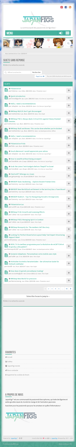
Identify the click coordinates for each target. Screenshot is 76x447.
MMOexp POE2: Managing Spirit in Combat (27, 220)
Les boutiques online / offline (47, 131)
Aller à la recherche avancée (14, 65)
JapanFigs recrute (12, 366)
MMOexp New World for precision (23, 279)
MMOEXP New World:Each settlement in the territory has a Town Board (38, 189)
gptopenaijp (15, 176)
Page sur (40, 76)
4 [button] (55, 289)
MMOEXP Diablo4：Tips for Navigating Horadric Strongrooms (35, 197)
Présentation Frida (18, 144)
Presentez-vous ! (41, 91)
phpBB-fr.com (14, 444)
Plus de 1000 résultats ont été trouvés (59, 76)
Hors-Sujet (42, 114)
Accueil (8, 357)
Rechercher (36, 72)
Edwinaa (14, 91)
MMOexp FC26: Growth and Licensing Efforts (28, 212)
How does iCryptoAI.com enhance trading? (27, 271)
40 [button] (66, 289)
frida (13, 146)
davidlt (9, 266)
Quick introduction (18, 96)
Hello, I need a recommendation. (23, 104)
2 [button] (48, 289)
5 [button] (58, 289)
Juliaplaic (14, 106)
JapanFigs (54, 438)
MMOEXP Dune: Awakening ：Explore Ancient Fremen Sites (33, 182)
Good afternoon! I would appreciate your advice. (29, 151)
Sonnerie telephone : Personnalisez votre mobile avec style (33, 254)
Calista (13, 214)
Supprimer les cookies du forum (17, 375)
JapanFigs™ (14, 438)
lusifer (13, 256)
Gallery (8, 361)
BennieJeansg (16, 281)
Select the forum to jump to (38, 296)
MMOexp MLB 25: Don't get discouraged (26, 111)
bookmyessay (12, 240)
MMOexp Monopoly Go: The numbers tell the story (30, 227)
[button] (71, 289)
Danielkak (14, 161)
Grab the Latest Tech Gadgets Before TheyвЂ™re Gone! (32, 166)
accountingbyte (17, 273)
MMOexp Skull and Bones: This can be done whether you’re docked (36, 128)
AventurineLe (15, 114)
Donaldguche (16, 98)
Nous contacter (11, 370)
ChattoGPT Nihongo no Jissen (22, 174)
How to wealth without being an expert (26, 159)
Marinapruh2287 (12, 249)
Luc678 (13, 207)
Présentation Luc (17, 204)
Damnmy (14, 184)
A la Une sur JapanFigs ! (46, 99)
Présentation (16, 88)
